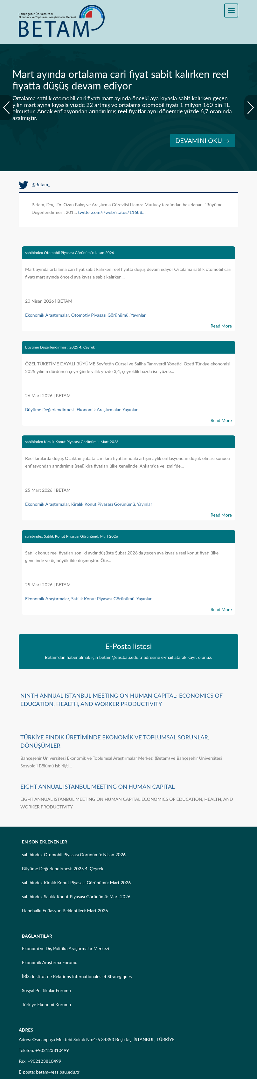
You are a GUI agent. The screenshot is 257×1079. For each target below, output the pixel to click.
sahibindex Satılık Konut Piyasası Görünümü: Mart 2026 (71, 536)
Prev (6, 107)
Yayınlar (138, 315)
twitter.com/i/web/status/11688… (111, 212)
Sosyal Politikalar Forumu (46, 990)
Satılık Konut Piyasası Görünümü (103, 598)
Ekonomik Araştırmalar (47, 315)
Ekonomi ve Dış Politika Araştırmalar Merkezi (65, 948)
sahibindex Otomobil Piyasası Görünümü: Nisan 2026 (69, 252)
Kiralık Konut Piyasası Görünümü (103, 504)
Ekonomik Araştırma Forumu (49, 962)
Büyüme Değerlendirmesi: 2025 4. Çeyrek (60, 347)
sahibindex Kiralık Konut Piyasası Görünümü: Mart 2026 (72, 441)
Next (250, 107)
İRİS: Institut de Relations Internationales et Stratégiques (77, 976)
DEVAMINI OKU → (202, 140)
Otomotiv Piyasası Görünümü (99, 315)
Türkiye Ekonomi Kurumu (46, 1004)
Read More (221, 325)
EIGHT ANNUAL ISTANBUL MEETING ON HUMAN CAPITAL (97, 786)
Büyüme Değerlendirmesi (49, 409)
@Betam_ (34, 184)
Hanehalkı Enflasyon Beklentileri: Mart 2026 (65, 910)
